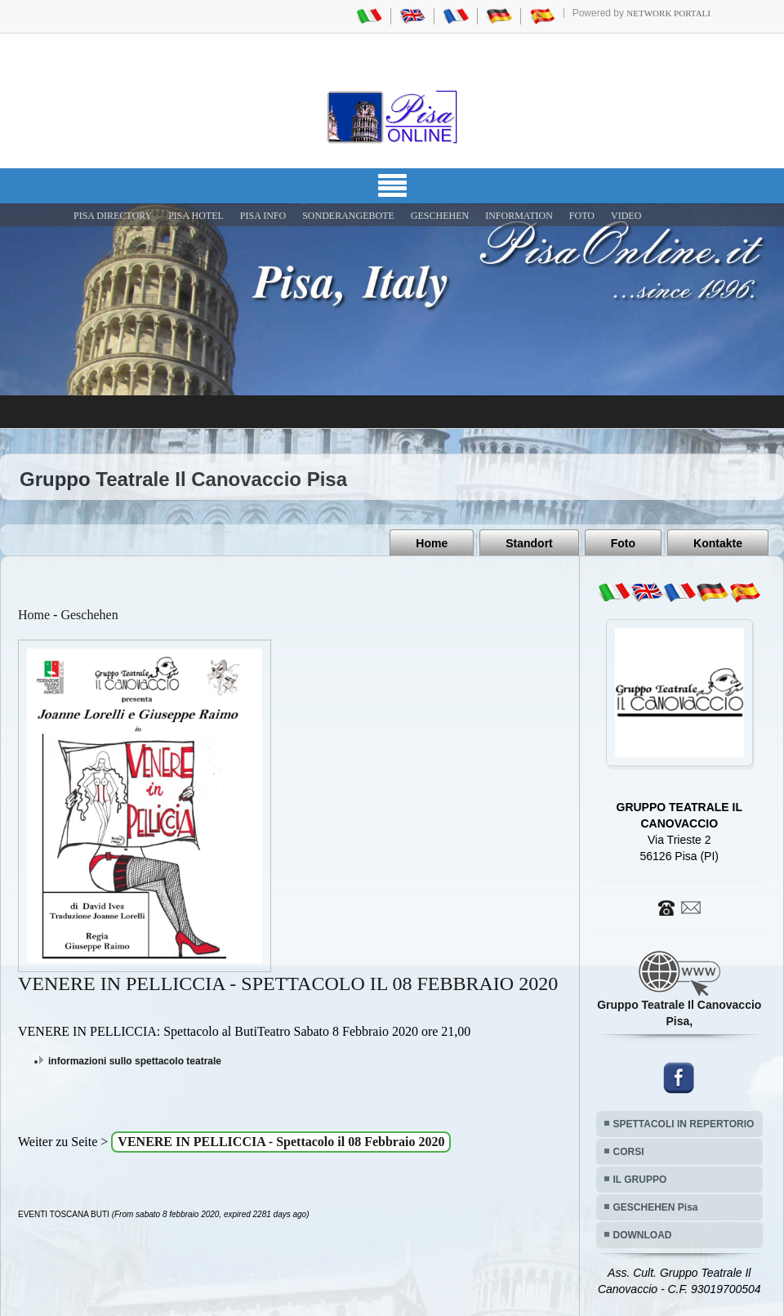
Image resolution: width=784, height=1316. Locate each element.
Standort (529, 543)
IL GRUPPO (640, 1179)
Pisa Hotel (196, 215)
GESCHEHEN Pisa (655, 1207)
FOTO (582, 215)
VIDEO (626, 215)
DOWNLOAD (642, 1235)
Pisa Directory (113, 215)
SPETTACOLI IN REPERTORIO (684, 1124)
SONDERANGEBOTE (348, 215)
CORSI (628, 1152)
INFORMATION (519, 215)
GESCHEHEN (440, 215)
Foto (623, 543)
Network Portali (668, 13)
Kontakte (717, 543)
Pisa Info (263, 215)
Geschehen (89, 615)
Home (432, 543)
